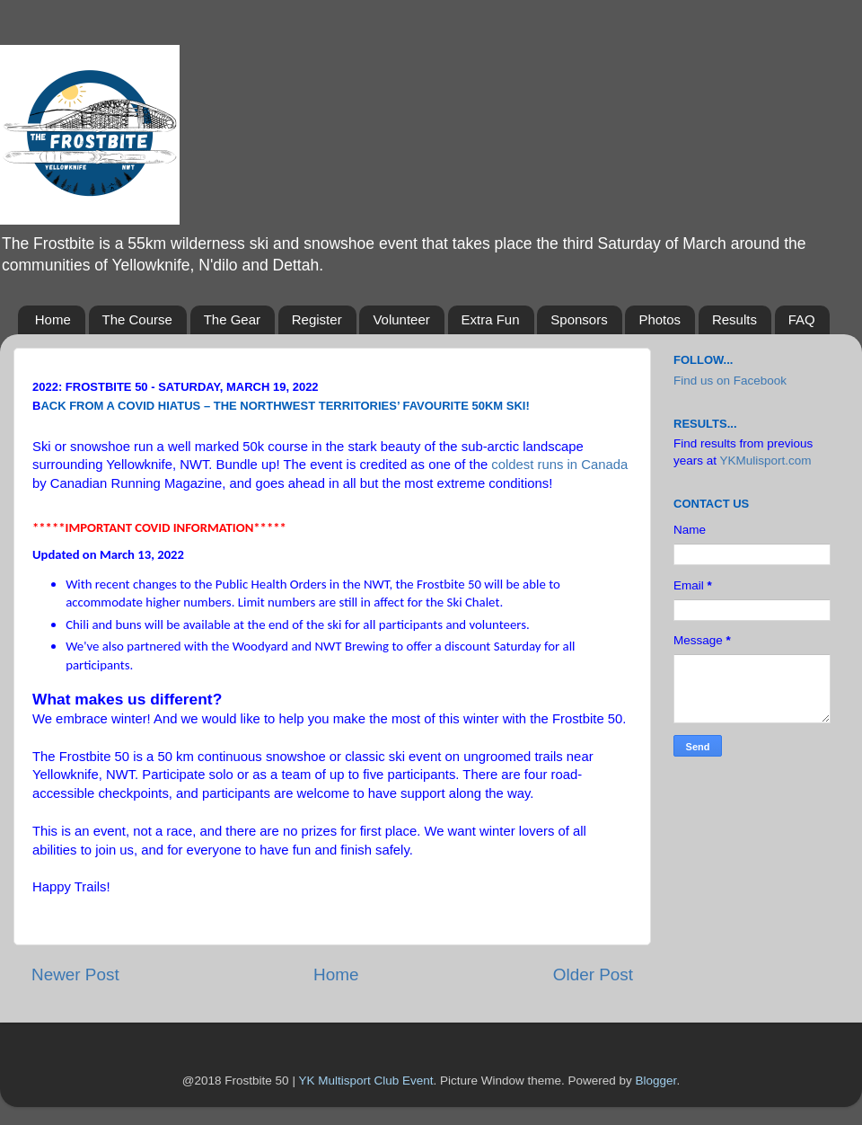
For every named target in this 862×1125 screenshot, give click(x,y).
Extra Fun (491, 319)
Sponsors (578, 319)
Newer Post (75, 974)
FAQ (801, 319)
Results (734, 319)
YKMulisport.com (766, 460)
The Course (137, 319)
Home (53, 319)
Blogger (656, 1080)
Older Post (593, 974)
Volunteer (401, 319)
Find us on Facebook (730, 380)
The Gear (232, 319)
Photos (659, 319)
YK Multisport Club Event (365, 1080)
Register (317, 319)
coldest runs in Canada (559, 464)
